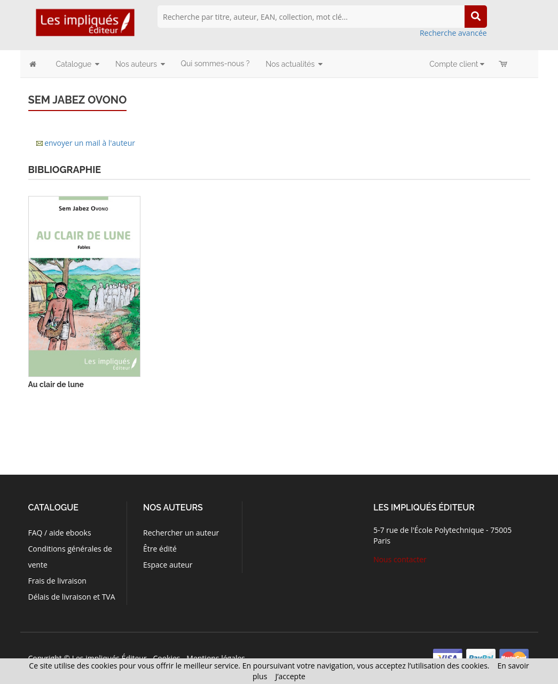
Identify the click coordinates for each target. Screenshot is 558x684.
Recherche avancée (453, 33)
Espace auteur (168, 565)
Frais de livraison (57, 581)
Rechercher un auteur (181, 533)
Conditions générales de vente (70, 557)
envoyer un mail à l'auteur (89, 143)
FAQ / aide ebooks (59, 533)
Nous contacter (400, 559)
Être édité (160, 549)
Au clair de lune (56, 384)
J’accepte (290, 676)
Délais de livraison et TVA (71, 597)
